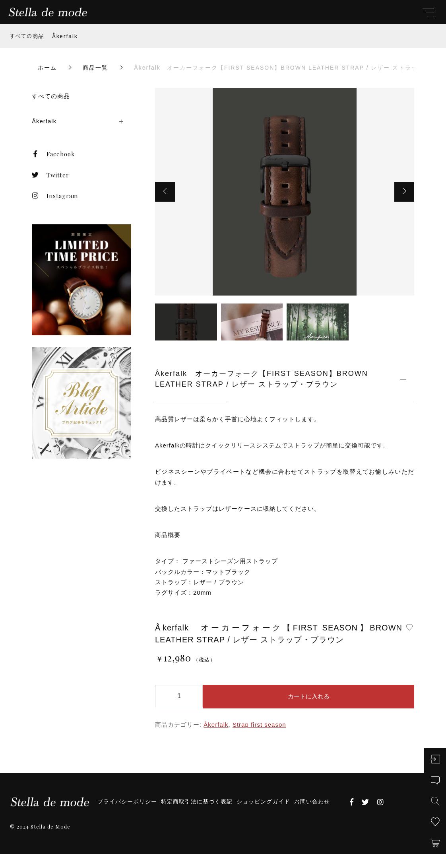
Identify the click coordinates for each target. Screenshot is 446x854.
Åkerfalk (65, 36)
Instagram (55, 196)
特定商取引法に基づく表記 (197, 801)
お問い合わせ (312, 801)
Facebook (53, 154)
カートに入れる (309, 696)
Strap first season (259, 724)
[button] (165, 192)
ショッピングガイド (263, 801)
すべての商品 (27, 36)
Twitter (50, 175)
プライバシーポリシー (127, 801)
